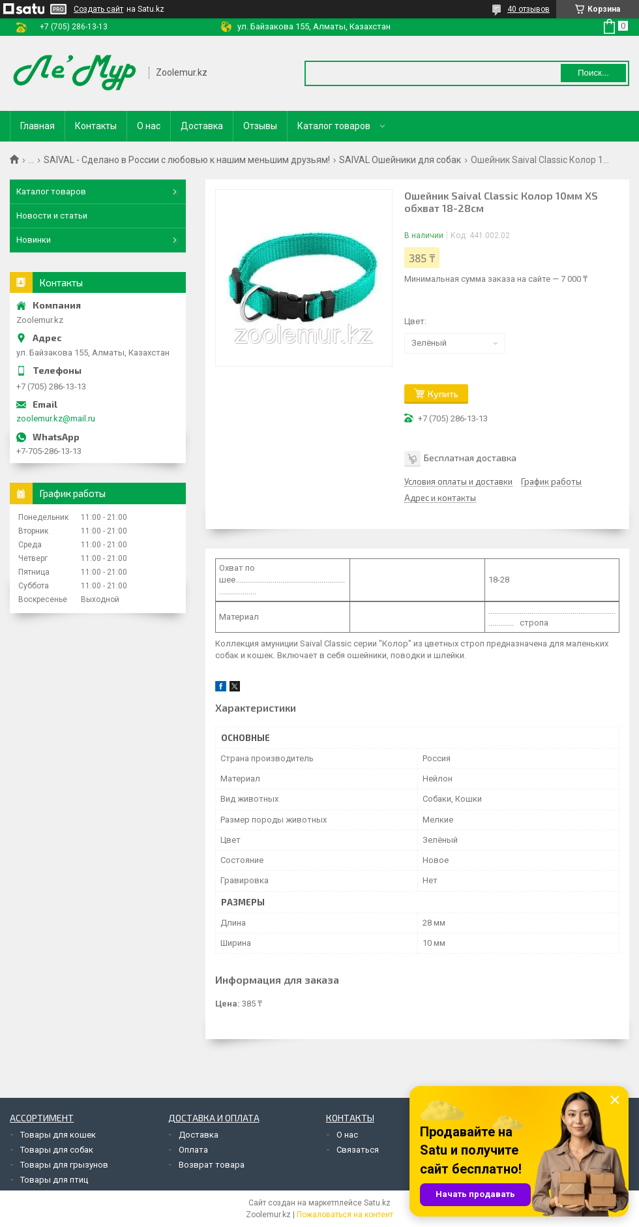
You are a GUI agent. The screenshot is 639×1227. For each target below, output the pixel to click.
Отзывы (260, 126)
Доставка (202, 126)
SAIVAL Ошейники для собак (400, 160)
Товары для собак (56, 1150)
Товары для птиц (54, 1180)
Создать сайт (98, 9)
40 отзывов (528, 9)
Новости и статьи (51, 215)
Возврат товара (212, 1165)
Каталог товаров (333, 126)
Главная (37, 126)
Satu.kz (377, 1202)
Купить (443, 393)
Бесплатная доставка (470, 456)
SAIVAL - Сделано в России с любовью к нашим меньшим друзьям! (187, 160)
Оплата (193, 1150)
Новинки (33, 240)
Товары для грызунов (64, 1165)
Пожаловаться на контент (345, 1214)
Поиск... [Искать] (593, 73)
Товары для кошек (58, 1135)
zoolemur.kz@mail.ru (55, 418)
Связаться (357, 1150)
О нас (148, 126)
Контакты (96, 126)
